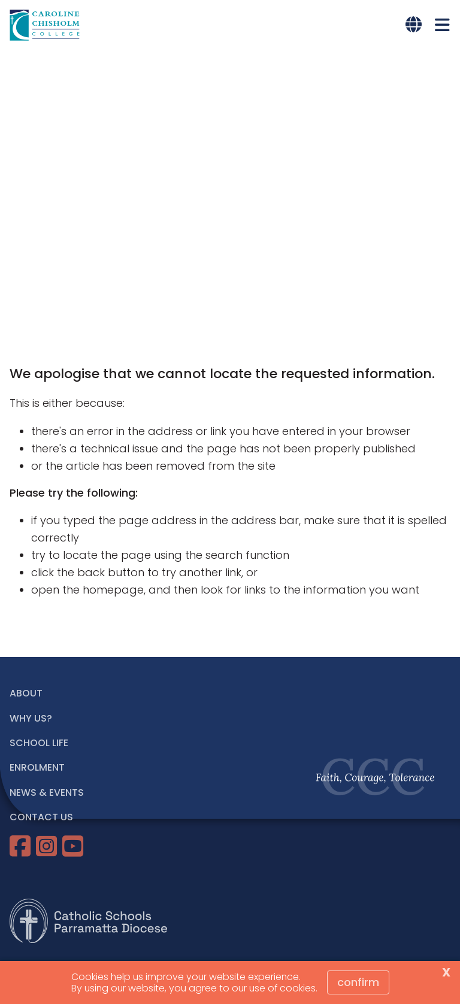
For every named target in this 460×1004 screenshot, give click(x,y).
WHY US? (31, 718)
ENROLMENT (37, 767)
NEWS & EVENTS (47, 792)
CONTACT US (41, 817)
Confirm (358, 982)
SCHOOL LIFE (39, 743)
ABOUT (26, 693)
